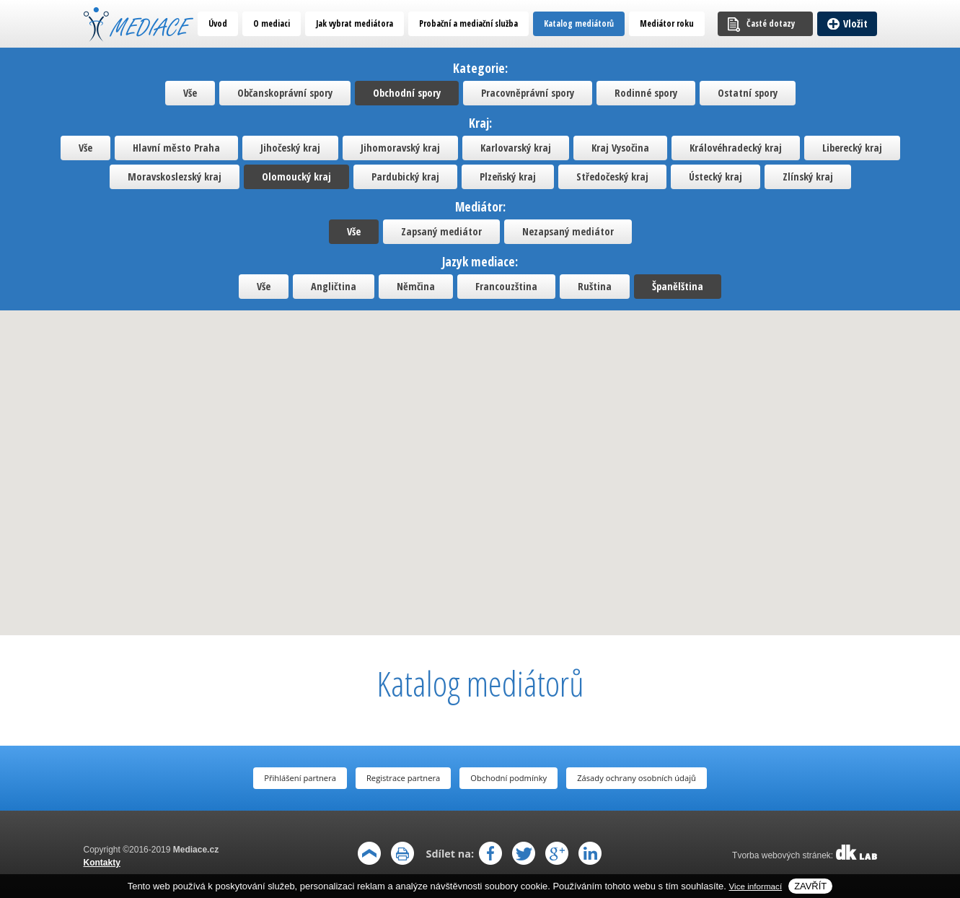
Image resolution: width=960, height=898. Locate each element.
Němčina (416, 286)
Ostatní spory (748, 93)
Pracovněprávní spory (527, 93)
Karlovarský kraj (515, 147)
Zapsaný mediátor (441, 231)
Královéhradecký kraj (736, 147)
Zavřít (810, 886)
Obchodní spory (407, 93)
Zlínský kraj (808, 176)
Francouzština (506, 286)
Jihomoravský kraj (400, 147)
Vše (190, 93)
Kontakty (102, 863)
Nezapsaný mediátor (568, 231)
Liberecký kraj (852, 147)
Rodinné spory (646, 93)
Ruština (595, 286)
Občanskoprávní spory (285, 93)
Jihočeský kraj (290, 147)
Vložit (855, 23)
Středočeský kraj (612, 176)
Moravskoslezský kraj (174, 176)
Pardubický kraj (405, 176)
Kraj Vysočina (620, 147)
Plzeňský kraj (508, 176)
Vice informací (756, 886)
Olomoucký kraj (296, 176)
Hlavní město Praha (176, 147)
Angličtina (333, 286)
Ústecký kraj (715, 176)
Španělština (677, 286)
